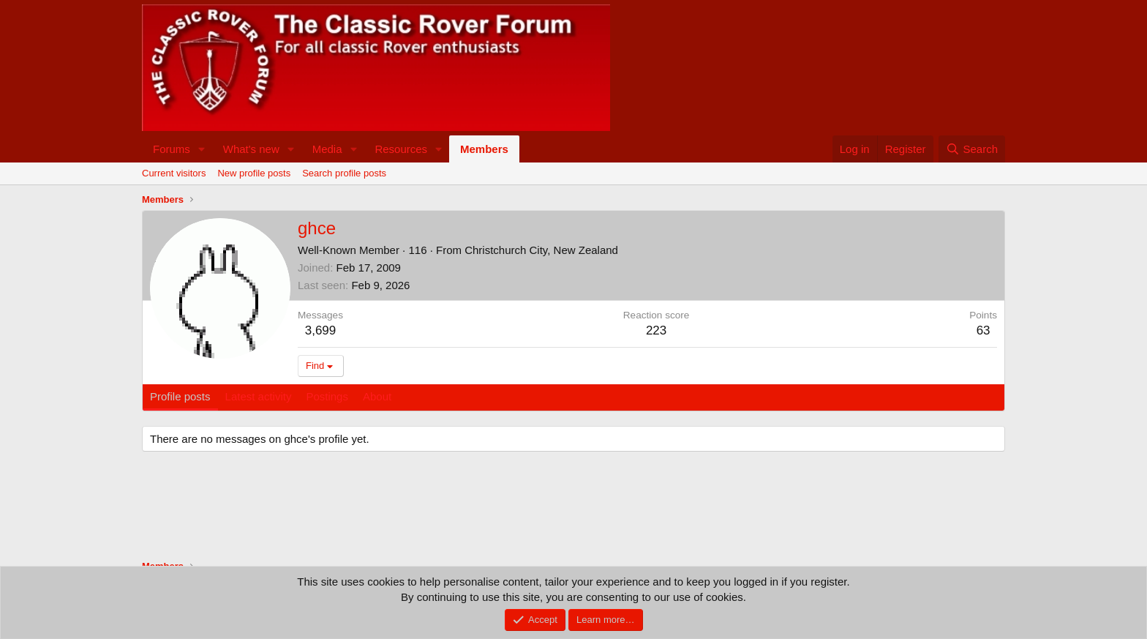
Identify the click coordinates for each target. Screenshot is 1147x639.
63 (983, 330)
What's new (251, 149)
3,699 (320, 330)
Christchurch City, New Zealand (541, 250)
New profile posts (253, 173)
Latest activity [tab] (258, 396)
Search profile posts (344, 173)
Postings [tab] (327, 396)
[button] (202, 148)
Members (484, 149)
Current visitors (174, 173)
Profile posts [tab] (180, 396)
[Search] (972, 148)
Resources (401, 149)
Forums (171, 149)
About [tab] (377, 396)
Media (327, 149)
